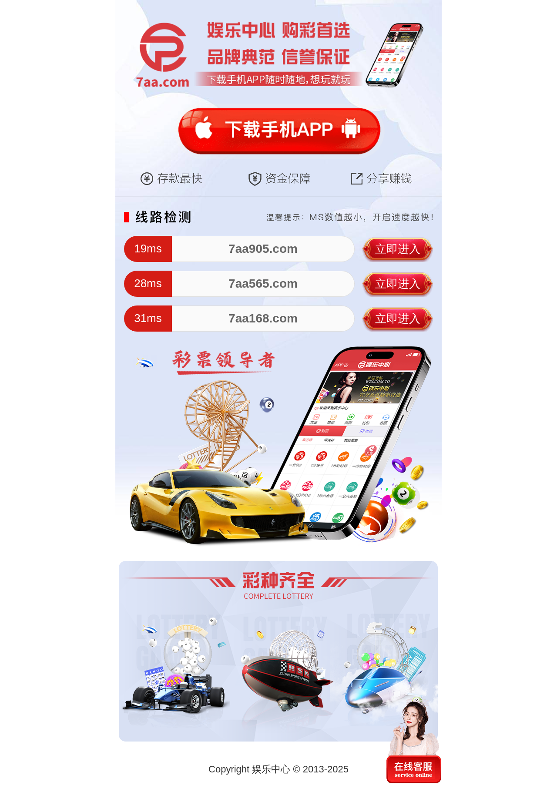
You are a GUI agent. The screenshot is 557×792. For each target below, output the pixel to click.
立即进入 (397, 248)
